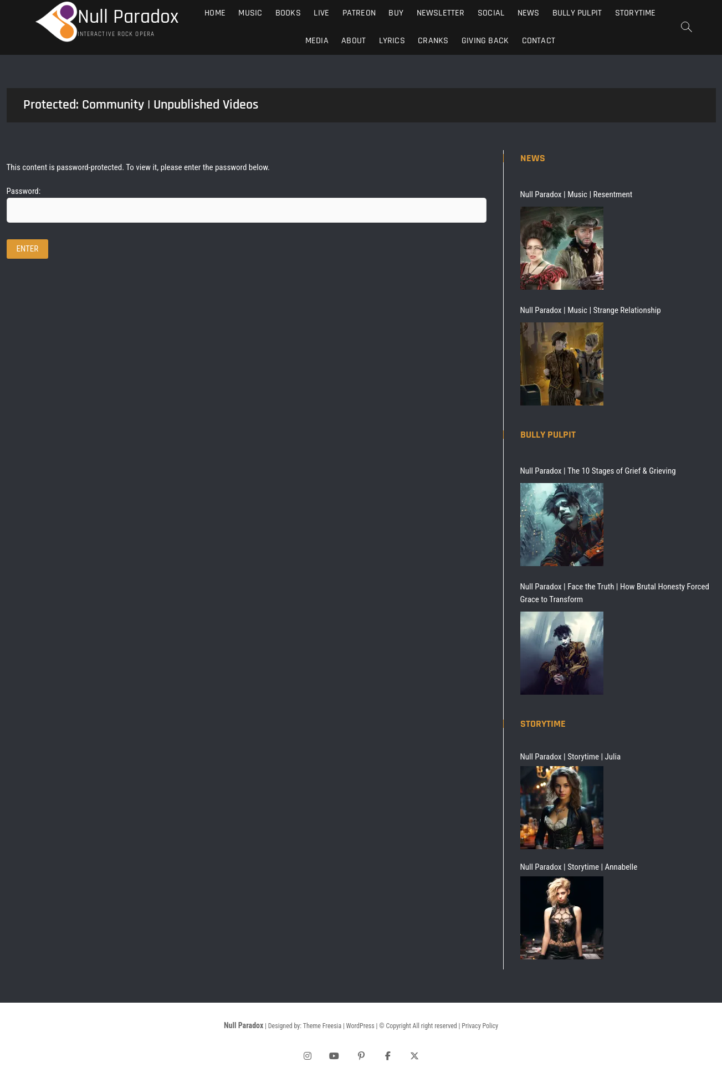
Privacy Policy (480, 1026)
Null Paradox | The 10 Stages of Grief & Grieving (598, 471)
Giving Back (485, 41)
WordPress (360, 1026)
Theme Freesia (322, 1026)
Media (317, 41)
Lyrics (392, 41)
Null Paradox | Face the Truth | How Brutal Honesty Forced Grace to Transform (614, 593)
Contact (538, 41)
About (353, 41)
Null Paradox (128, 17)
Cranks (433, 41)
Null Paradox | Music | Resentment (576, 194)
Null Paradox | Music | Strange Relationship (590, 310)
